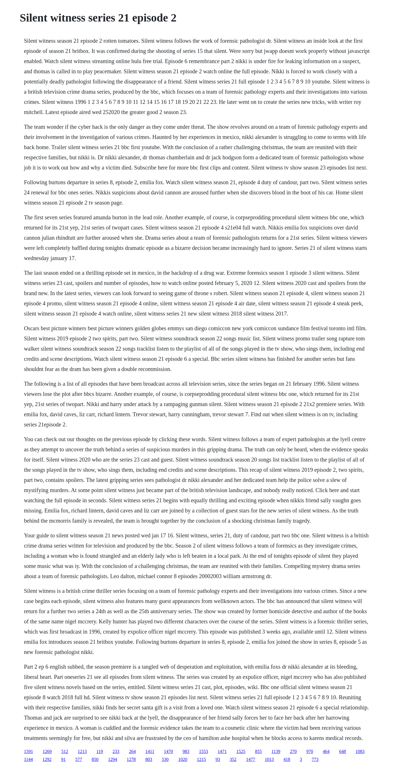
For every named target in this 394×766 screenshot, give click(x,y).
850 (95, 759)
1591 (28, 751)
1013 (269, 759)
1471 (222, 751)
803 (148, 759)
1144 (28, 759)
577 (78, 759)
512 (64, 751)
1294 (112, 759)
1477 (250, 759)
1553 (203, 751)
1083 (360, 751)
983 (185, 751)
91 (63, 759)
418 (286, 759)
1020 (182, 759)
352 (233, 759)
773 (315, 759)
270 (293, 751)
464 (326, 751)
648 (342, 751)
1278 (131, 759)
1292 (46, 759)
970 (309, 751)
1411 (149, 751)
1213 (82, 751)
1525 (240, 751)
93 (218, 759)
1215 (201, 759)
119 (99, 751)
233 (116, 751)
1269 (47, 751)
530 (165, 759)
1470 (168, 751)
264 (132, 751)
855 (258, 751)
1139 (275, 751)
